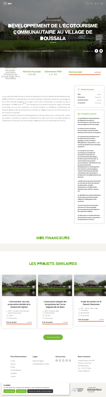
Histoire (13, 364)
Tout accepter (9, 391)
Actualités (14, 373)
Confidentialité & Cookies (41, 364)
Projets (13, 367)
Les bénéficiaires (16, 370)
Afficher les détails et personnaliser (40, 391)
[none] (96, 4)
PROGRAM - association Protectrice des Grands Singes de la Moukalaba (10, 74)
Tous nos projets (53, 337)
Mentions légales (38, 361)
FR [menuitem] (95, 4)
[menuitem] (96, 4)
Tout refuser (21, 391)
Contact (13, 376)
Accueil (13, 361)
